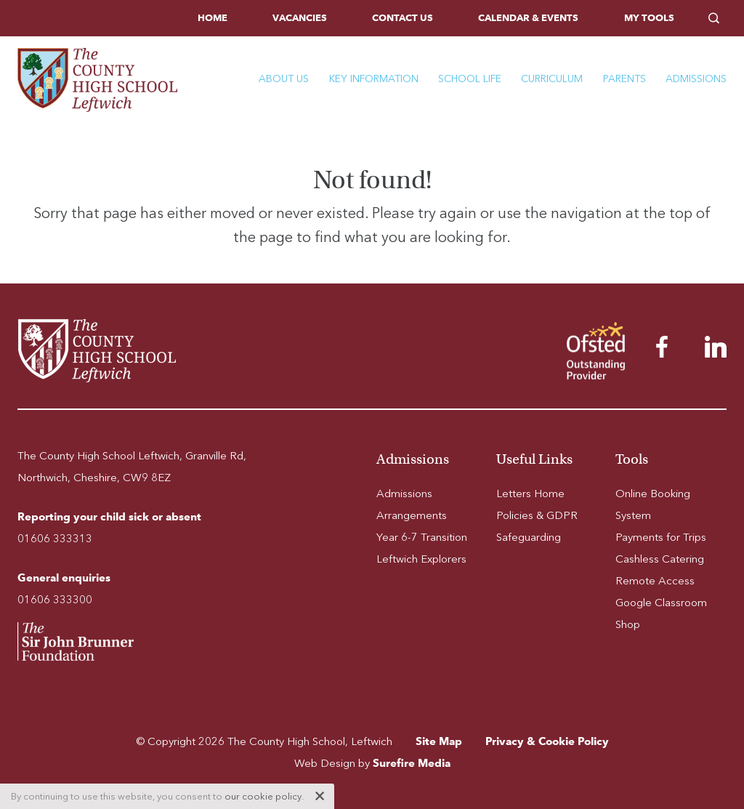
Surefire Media (411, 763)
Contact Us (402, 18)
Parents (624, 79)
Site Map (439, 741)
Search (717, 18)
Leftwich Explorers (421, 559)
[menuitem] (212, 18)
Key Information (373, 79)
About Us (284, 79)
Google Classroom (661, 602)
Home (212, 18)
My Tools (649, 18)
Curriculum (552, 79)
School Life (469, 79)
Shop (627, 624)
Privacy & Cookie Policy (547, 741)
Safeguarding (528, 537)
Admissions (696, 79)
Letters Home (530, 493)
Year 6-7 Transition (421, 537)
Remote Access (655, 580)
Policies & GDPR (537, 515)
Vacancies (299, 18)
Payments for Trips (660, 537)
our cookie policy (263, 796)
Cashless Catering (659, 559)
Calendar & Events (528, 18)
